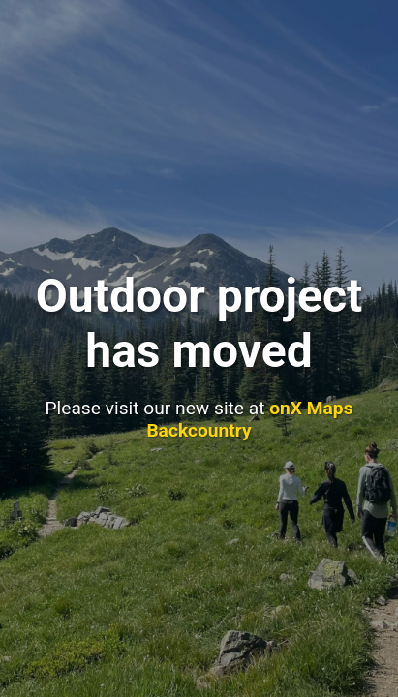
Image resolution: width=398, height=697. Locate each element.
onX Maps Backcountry (249, 419)
